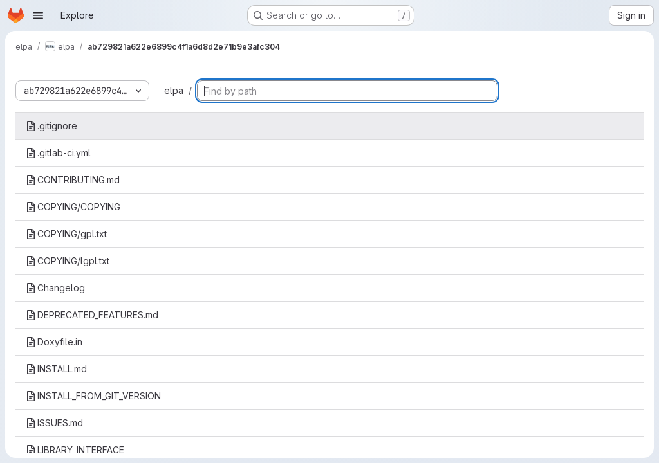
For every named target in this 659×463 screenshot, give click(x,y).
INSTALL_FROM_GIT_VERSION (93, 395)
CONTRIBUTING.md (73, 179)
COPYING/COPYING (73, 206)
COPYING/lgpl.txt (67, 260)
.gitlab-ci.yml (58, 152)
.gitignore (51, 125)
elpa (173, 90)
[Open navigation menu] (38, 15)
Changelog (55, 287)
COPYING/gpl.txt (66, 233)
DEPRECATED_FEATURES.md (92, 314)
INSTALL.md (56, 368)
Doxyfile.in (54, 341)
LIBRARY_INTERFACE (75, 449)
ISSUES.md (54, 422)
